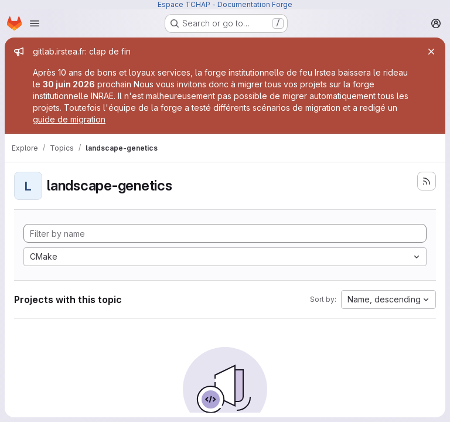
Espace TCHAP (184, 4)
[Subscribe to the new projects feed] (426, 181)
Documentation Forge (254, 4)
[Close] (431, 52)
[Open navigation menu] (34, 23)
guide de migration (69, 119)
